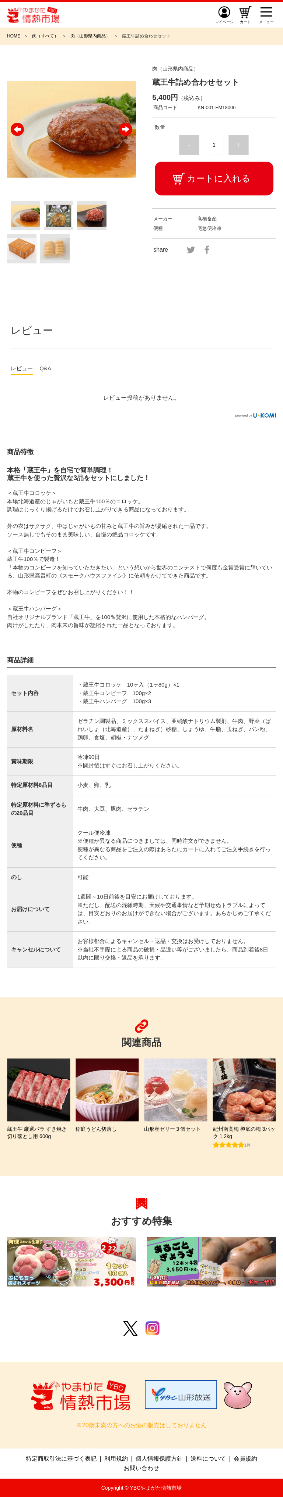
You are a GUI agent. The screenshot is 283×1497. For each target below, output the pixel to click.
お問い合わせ (141, 1468)
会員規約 (245, 1459)
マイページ (224, 22)
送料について (208, 1459)
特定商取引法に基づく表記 (61, 1459)
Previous (17, 129)
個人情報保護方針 (159, 1459)
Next (125, 129)
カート (245, 22)
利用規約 (116, 1459)
